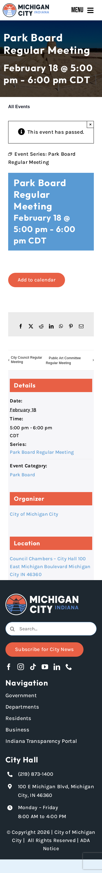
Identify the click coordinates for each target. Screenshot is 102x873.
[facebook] (8, 667)
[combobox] (51, 629)
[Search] (12, 629)
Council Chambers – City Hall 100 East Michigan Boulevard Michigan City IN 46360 (50, 566)
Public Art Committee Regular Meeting (63, 360)
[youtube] (45, 667)
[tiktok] (33, 667)
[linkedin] (57, 667)
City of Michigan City (34, 514)
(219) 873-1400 (36, 774)
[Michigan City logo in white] (41, 596)
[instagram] (20, 667)
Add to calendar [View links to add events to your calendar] (36, 280)
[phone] (69, 667)
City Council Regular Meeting (26, 360)
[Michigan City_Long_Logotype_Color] (26, 6)
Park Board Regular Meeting (42, 452)
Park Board (22, 475)
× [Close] (90, 124)
